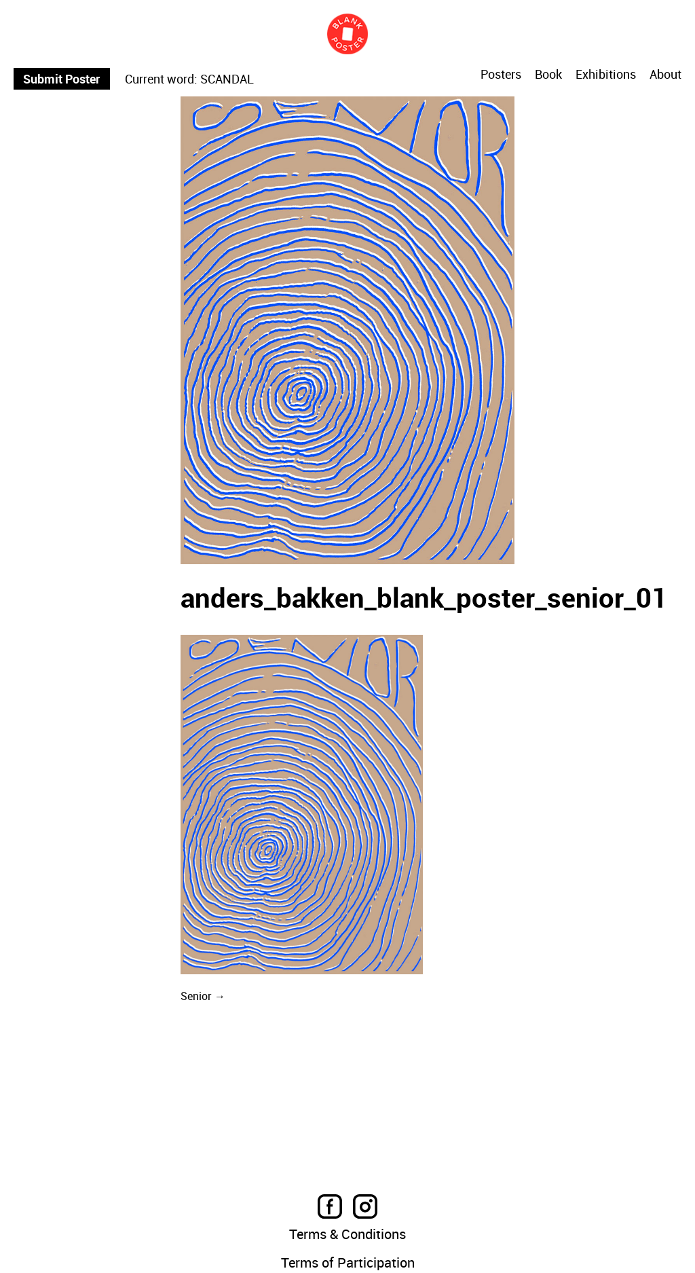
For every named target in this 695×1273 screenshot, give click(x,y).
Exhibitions (606, 74)
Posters (501, 74)
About (665, 74)
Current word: (161, 79)
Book (548, 74)
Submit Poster (61, 79)
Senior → (203, 996)
